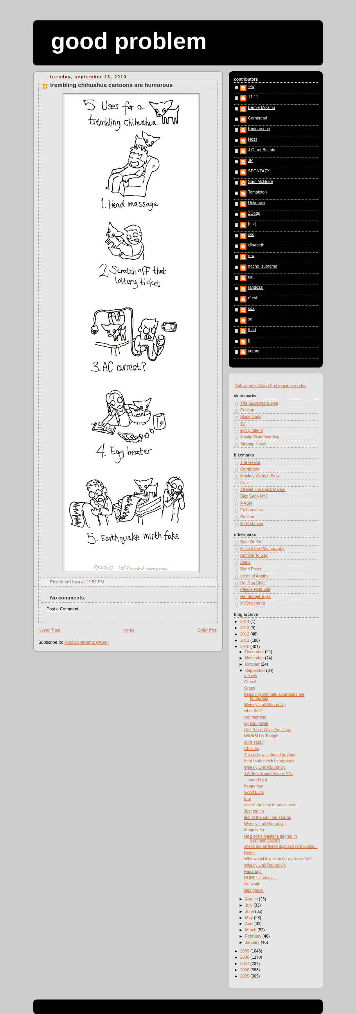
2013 (245, 628)
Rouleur (247, 517)
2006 (245, 970)
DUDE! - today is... (261, 878)
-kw (251, 87)
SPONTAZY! (259, 171)
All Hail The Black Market (263, 489)
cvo (251, 235)
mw (251, 256)
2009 (245, 951)
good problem (129, 41)
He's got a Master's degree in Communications (270, 838)
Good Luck (254, 792)
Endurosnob (259, 129)
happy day (253, 786)
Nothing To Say (254, 555)
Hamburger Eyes (255, 596)
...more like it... (257, 780)
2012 (245, 634)
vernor (253, 351)
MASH (246, 503)
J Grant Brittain (261, 150)
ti (249, 340)
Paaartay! (252, 871)
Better (249, 853)
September (255, 670)
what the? (253, 711)
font (247, 799)
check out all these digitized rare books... (281, 846)
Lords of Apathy (254, 576)
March (251, 930)
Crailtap (247, 410)
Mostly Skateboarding (259, 437)
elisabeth (256, 245)
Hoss (252, 139)
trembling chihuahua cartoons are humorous (111, 85)
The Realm (250, 462)
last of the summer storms (267, 817)
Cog (244, 483)
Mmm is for (254, 830)
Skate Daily (250, 417)
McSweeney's (252, 603)
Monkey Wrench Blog (259, 476)
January (253, 942)
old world (252, 884)
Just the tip (254, 811)
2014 (245, 621)
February (254, 936)
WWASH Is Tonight (261, 736)
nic (250, 277)
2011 (245, 640)
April (250, 924)
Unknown (256, 203)
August (252, 899)
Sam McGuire (260, 182)
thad (252, 330)
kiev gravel (254, 890)
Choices (251, 748)
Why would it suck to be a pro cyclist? (278, 859)
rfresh (253, 298)
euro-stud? (254, 742)
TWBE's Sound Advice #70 (268, 773)
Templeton (257, 192)
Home (129, 630)
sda (251, 309)
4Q (243, 424)
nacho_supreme (262, 266)
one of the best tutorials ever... (271, 805)
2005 (245, 976)
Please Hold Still (255, 589)
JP (250, 161)
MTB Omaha (251, 523)
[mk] (252, 224)
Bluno (245, 562)
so (250, 319)
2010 (245, 647)
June (250, 911)
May (249, 918)
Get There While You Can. (267, 730)
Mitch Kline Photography (262, 549)
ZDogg (254, 213)
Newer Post (49, 630)
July (249, 905)
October (253, 664)
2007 (245, 963)
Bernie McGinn (261, 108)
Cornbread (257, 118)
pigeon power (256, 723)
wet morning (255, 717)
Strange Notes (253, 444)
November (255, 658)
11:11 (253, 97)
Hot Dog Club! (253, 583)
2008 (245, 957)
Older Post (207, 630)
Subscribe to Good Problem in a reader (270, 386)
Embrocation (251, 510)
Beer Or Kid (250, 542)
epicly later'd (251, 430)
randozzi (255, 288)
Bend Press (250, 569)
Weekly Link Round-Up (265, 705)
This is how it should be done (270, 755)
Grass (249, 688)
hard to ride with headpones (269, 761)
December (255, 652)
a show (250, 676)
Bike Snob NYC (254, 496)
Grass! (250, 682)
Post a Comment (62, 609)
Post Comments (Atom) (87, 642)
